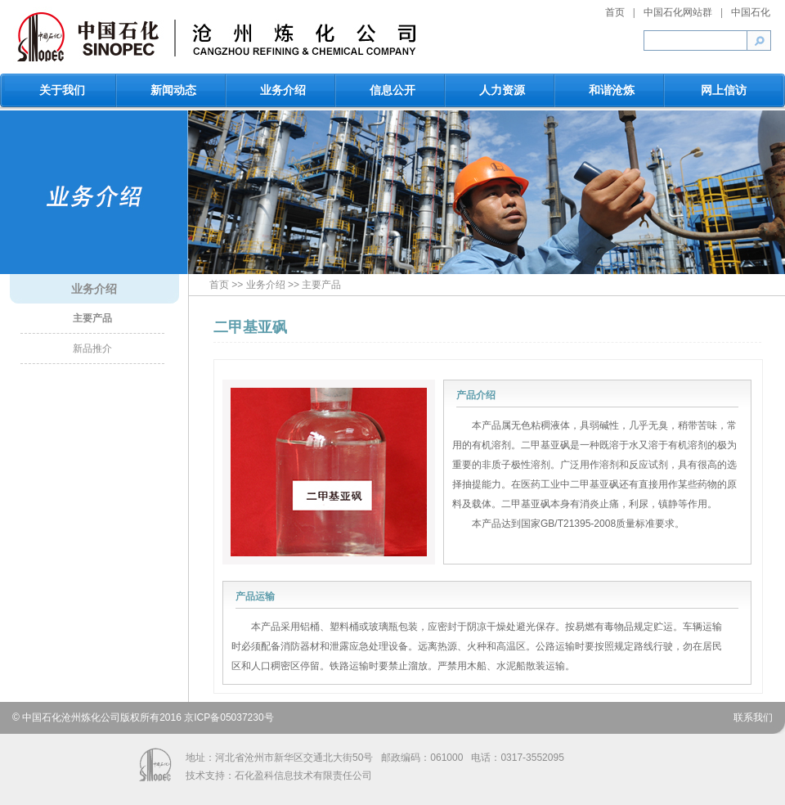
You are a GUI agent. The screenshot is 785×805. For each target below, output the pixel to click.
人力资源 (502, 90)
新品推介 (92, 348)
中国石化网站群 (678, 12)
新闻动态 (173, 90)
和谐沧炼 (612, 90)
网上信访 (724, 90)
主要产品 (92, 318)
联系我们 (753, 717)
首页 (615, 12)
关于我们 (62, 90)
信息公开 (392, 90)
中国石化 (750, 12)
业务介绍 (283, 90)
